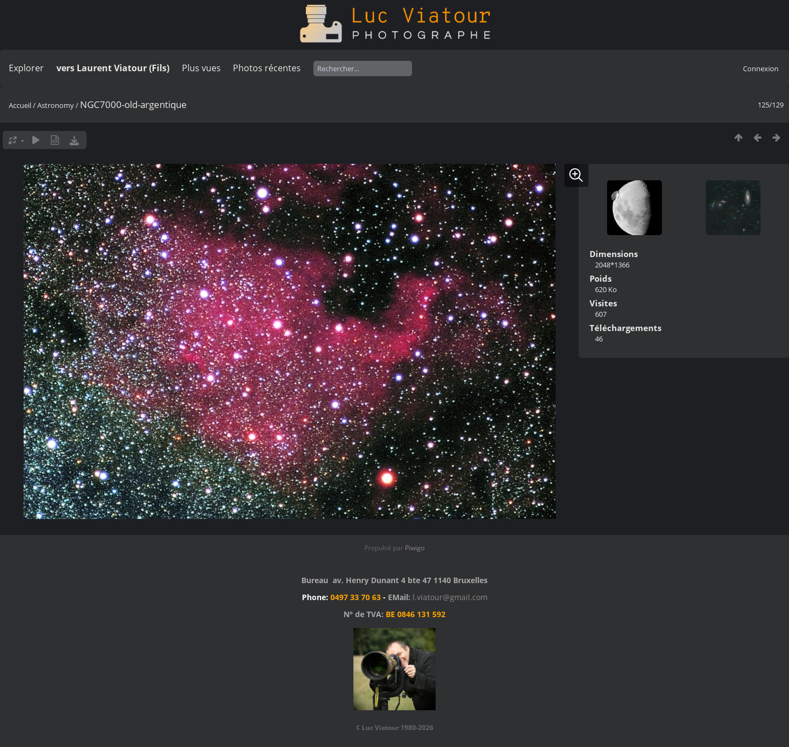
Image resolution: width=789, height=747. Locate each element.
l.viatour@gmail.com (450, 597)
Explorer (26, 68)
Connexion (761, 68)
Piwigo (415, 547)
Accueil (20, 105)
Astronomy (55, 105)
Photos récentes (267, 68)
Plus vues (201, 68)
